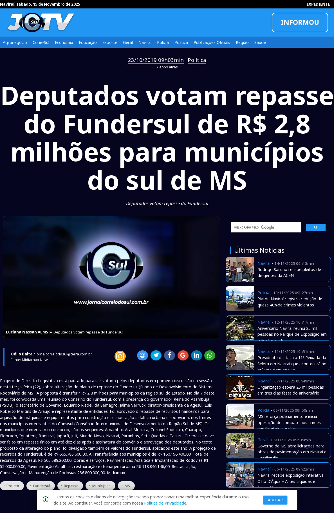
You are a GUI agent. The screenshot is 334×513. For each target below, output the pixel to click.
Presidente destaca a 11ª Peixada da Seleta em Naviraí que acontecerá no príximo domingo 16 (291, 364)
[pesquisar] (264, 227)
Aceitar (275, 500)
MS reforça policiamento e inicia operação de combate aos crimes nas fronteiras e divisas (289, 422)
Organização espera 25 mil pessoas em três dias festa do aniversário (290, 390)
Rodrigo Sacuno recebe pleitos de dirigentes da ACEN (289, 272)
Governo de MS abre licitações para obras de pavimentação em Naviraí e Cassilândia (291, 452)
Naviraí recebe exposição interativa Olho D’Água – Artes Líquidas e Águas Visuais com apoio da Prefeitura (290, 484)
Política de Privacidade (165, 503)
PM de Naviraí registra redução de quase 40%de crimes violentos (289, 302)
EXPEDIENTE (318, 4)
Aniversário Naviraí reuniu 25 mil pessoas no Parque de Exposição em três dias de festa (292, 334)
